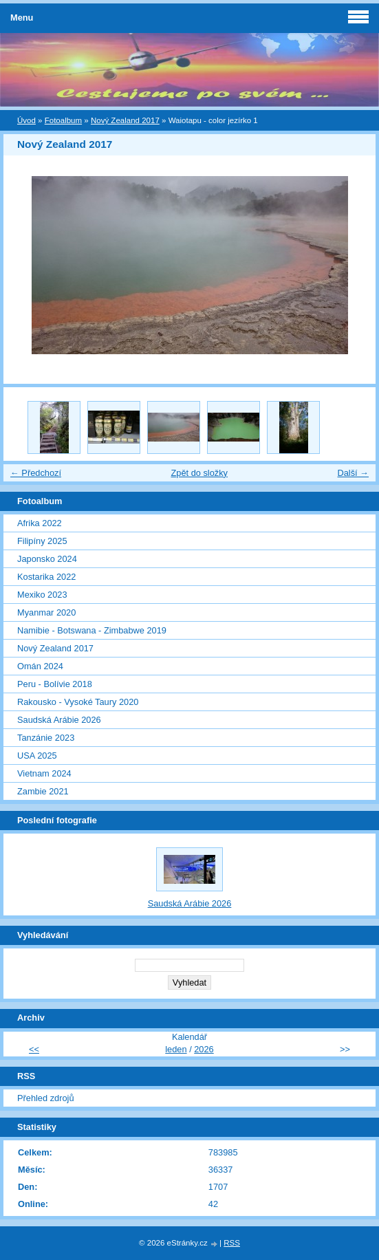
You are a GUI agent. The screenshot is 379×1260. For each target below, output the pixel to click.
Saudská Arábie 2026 (59, 720)
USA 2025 (37, 755)
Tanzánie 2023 (45, 737)
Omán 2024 (40, 666)
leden (175, 1049)
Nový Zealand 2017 (125, 120)
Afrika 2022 (39, 523)
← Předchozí (35, 473)
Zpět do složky (199, 473)
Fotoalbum (63, 120)
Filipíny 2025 (42, 541)
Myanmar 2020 (46, 612)
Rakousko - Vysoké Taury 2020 (77, 702)
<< (34, 1049)
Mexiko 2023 (42, 594)
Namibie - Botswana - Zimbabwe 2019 (91, 630)
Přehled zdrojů (45, 1098)
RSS (232, 1243)
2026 (203, 1049)
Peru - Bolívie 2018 (54, 684)
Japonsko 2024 (47, 559)
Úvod (26, 120)
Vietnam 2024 (44, 773)
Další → (353, 473)
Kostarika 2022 (46, 577)
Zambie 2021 (43, 791)
